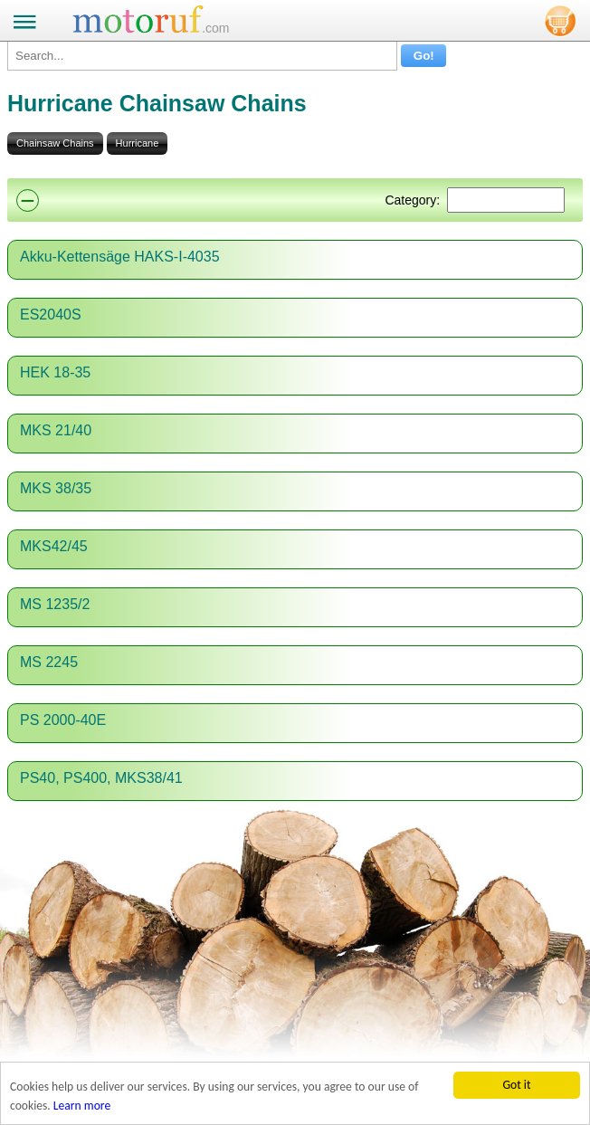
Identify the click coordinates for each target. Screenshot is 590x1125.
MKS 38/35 (55, 488)
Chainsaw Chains (55, 143)
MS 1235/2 (55, 604)
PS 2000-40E (63, 720)
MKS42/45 (54, 546)
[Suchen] (506, 200)
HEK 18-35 (55, 372)
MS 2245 (49, 662)
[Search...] (202, 56)
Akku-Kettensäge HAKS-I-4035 (120, 256)
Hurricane (137, 143)
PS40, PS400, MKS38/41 (101, 778)
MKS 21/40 (55, 430)
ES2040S (50, 314)
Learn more (81, 1105)
